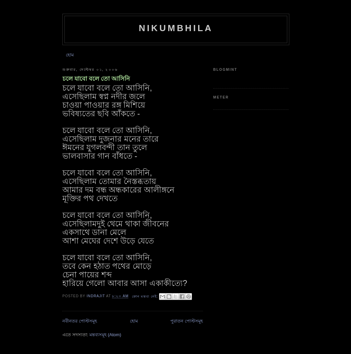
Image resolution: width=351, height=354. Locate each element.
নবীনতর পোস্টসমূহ (79, 321)
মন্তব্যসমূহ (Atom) (105, 334)
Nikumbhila (176, 28)
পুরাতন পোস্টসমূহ (186, 321)
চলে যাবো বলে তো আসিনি (96, 78)
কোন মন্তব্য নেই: (145, 296)
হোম (70, 54)
